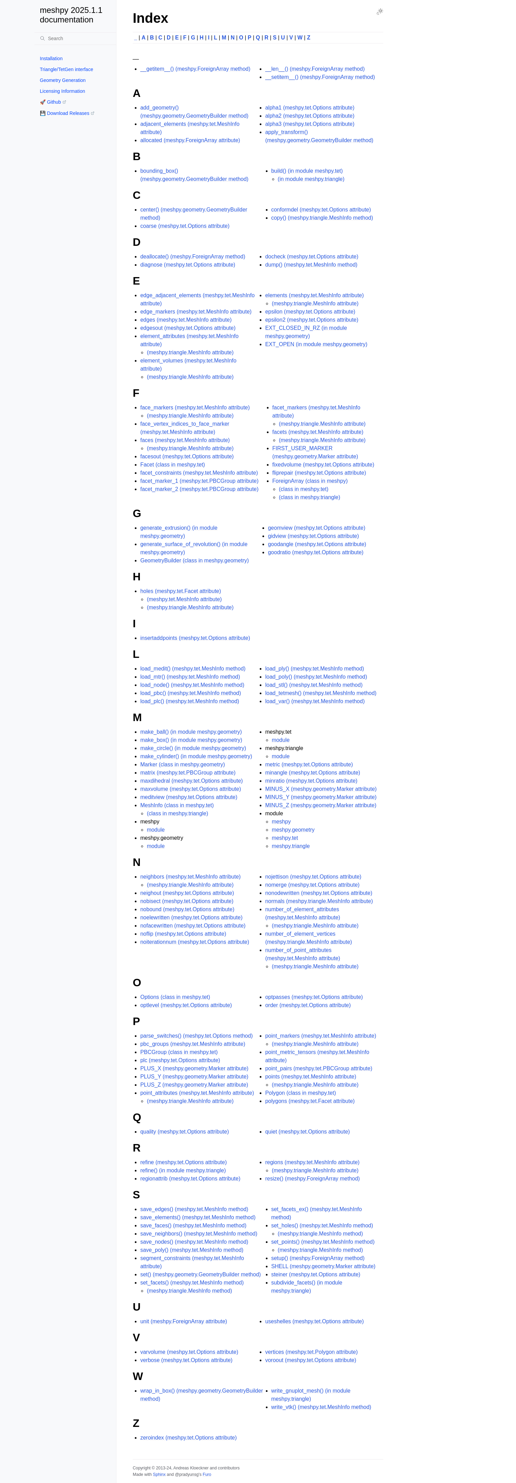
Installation (51, 58)
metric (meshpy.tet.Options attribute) (309, 764)
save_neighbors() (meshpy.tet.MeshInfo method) (198, 1234)
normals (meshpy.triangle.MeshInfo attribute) (319, 901)
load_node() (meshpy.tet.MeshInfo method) (192, 685)
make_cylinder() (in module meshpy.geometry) (196, 756)
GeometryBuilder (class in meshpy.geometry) (194, 560)
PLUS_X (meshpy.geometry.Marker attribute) (194, 1068)
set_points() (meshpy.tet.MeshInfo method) (323, 1242)
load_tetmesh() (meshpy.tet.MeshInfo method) (320, 693)
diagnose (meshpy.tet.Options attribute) (187, 265)
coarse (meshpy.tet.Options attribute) (184, 226)
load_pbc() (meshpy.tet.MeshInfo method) (190, 693)
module (155, 830)
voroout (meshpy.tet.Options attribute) (310, 1360)
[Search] (75, 38)
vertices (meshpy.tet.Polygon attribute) (311, 1352)
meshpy (281, 821)
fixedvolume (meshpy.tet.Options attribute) (323, 464)
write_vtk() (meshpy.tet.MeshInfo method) (321, 1407)
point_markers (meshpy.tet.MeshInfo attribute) (320, 1036)
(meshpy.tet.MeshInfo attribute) (184, 599)
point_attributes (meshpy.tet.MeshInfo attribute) (197, 1093)
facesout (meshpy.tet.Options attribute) (187, 456)
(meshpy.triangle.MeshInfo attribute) (190, 352)
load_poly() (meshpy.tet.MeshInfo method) (316, 677)
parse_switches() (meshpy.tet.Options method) (196, 1036)
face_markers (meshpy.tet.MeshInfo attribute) (195, 407)
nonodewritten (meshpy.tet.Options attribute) (318, 893)
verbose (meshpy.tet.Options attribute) (186, 1360)
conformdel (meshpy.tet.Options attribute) (321, 209)
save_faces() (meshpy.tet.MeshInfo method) (193, 1225)
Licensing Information (62, 91)
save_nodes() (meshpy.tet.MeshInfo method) (194, 1242)
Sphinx (159, 1474)
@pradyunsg (187, 1474)
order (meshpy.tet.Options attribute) (308, 1005)
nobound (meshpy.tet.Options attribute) (187, 909)
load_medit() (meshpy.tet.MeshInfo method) (192, 668)
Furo (207, 1474)
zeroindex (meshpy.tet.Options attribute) (188, 1438)
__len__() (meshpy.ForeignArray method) (315, 69)
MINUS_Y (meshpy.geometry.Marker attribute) (320, 797)
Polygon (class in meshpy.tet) (300, 1093)
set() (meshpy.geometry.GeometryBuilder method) (200, 1274)
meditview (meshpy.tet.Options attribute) (188, 797)
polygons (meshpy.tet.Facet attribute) (310, 1101)
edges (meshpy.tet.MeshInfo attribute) (185, 320)
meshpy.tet (285, 838)
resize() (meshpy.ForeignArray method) (312, 1178)
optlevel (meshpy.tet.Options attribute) (186, 1005)
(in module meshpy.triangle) (311, 179)
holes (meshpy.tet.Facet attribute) (180, 591)
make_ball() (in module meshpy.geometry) (191, 732)
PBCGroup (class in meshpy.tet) (178, 1052)
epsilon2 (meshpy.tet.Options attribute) (311, 320)
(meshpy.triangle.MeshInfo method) (189, 1291)
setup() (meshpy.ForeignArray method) (318, 1258)
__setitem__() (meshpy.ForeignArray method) (320, 77)
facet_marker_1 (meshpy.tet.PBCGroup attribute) (199, 481)
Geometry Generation (63, 80)
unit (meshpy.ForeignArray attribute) (183, 1321)
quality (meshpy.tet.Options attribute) (184, 1132)
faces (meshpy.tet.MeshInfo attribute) (185, 440)
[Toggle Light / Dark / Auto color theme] (379, 11)
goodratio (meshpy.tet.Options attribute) (316, 552)
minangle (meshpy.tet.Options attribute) (312, 772)
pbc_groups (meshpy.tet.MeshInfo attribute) (192, 1044)
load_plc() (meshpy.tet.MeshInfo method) (189, 701)
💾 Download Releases (64, 113)
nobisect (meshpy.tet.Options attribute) (186, 901)
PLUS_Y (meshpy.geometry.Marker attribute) (194, 1076)
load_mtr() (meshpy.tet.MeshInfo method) (190, 677)
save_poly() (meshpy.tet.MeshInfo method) (191, 1250)
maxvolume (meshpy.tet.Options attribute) (190, 789)
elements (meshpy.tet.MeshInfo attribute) (314, 295)
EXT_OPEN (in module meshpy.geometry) (316, 344)
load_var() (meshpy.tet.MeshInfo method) (315, 701)
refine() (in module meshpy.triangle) (183, 1170)
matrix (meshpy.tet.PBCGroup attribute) (188, 772)
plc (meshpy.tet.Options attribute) (180, 1060)
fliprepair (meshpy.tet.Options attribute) (319, 473)
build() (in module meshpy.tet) (307, 171)
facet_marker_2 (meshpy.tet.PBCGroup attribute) (199, 489)
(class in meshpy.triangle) (309, 497)
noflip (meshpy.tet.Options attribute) (183, 934)
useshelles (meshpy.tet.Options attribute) (314, 1321)
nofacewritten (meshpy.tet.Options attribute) (192, 925)
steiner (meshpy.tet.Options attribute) (315, 1274)
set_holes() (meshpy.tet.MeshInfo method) (322, 1225)
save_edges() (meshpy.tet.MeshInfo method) (194, 1209)
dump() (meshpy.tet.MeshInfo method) (311, 265)
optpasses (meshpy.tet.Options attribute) (314, 997)
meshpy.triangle (291, 846)
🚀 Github (50, 102)
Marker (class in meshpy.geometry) (182, 764)
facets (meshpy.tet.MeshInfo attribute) (317, 432)
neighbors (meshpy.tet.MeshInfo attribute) (190, 877)
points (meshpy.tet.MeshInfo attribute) (310, 1076)
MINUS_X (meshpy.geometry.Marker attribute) (321, 789)
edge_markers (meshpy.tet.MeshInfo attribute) (196, 311)
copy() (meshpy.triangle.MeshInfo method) (322, 218)
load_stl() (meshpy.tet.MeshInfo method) (313, 685)
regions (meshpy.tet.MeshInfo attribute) (312, 1162)
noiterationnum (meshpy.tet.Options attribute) (194, 942)
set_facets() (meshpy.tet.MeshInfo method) (192, 1282)
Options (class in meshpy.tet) (175, 997)
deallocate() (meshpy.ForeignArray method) (192, 256)
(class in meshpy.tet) (303, 489)
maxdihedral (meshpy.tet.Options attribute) (191, 781)
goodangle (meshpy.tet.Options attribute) (317, 544)
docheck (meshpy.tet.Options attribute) (311, 256)
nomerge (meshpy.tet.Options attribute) (312, 885)
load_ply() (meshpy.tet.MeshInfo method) (314, 668)
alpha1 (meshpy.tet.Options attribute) (309, 107)
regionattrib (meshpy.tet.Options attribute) (190, 1178)
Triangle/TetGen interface (66, 69)
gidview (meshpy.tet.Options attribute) (313, 536)
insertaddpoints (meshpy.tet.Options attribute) (195, 638)
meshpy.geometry (293, 830)
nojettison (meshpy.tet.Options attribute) (313, 877)
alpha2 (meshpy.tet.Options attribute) (309, 116)
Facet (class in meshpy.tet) (172, 464)
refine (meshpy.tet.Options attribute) (183, 1162)
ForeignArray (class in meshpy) (310, 481)
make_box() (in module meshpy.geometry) (191, 740)
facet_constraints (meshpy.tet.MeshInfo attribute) (199, 473)
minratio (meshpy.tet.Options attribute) (311, 781)
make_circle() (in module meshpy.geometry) (193, 748)
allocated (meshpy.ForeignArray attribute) (190, 140)
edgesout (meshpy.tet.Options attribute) (188, 328)
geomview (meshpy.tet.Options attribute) (316, 528)
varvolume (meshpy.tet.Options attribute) (189, 1352)
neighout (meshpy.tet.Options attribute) (187, 893)
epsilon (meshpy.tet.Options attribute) (310, 311)
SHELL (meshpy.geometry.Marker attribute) (323, 1266)
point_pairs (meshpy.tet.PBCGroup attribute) (318, 1068)
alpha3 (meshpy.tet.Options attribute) (309, 124)
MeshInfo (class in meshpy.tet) (177, 805)
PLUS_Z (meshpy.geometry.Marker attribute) (194, 1085)
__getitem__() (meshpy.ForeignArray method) (195, 69)
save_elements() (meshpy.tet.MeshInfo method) (198, 1217)
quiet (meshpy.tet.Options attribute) (307, 1132)
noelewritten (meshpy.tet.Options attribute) (191, 917)
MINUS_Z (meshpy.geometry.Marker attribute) (320, 805)
